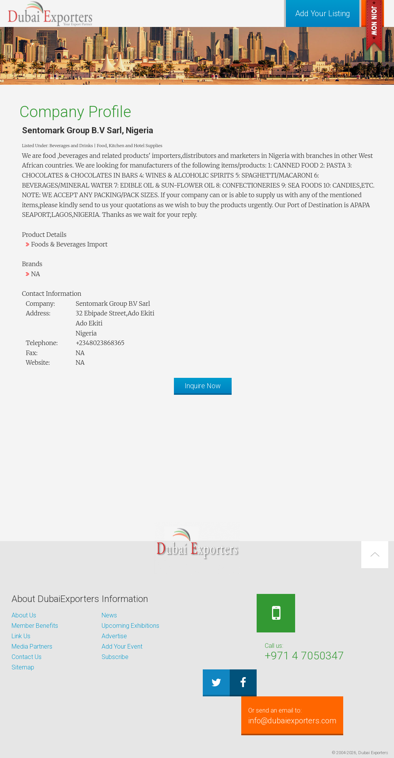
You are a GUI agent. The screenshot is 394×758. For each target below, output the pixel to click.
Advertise (114, 636)
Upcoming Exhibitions (130, 625)
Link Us (21, 636)
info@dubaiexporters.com (296, 716)
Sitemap (23, 667)
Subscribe (115, 657)
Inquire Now (203, 386)
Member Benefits (35, 625)
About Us (24, 615)
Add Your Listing (322, 13)
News (109, 615)
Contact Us (27, 657)
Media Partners (32, 646)
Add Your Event (122, 646)
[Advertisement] (197, 454)
